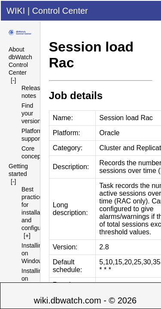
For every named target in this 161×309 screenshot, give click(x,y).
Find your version (31, 113)
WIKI (15, 10)
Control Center (60, 10)
